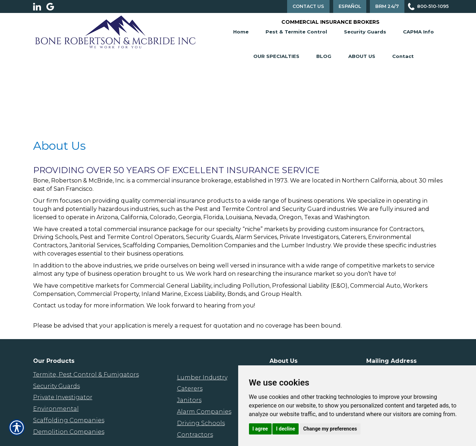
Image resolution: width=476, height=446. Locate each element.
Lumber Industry (202, 377)
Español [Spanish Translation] (350, 6)
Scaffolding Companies (68, 420)
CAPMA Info (418, 32)
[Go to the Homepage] (115, 31)
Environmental (56, 408)
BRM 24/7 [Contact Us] (387, 6)
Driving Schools (201, 423)
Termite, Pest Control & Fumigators (86, 374)
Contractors (195, 434)
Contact (403, 56)
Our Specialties (276, 56)
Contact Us (308, 6)
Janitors (189, 400)
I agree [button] (260, 429)
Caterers (190, 388)
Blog (323, 56)
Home (241, 32)
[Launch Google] (52, 6)
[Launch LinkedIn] (39, 6)
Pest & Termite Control (296, 32)
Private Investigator (62, 397)
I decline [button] (285, 429)
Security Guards (365, 32)
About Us (361, 56)
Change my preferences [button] (330, 429)
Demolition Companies (68, 431)
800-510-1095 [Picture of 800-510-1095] (433, 6)
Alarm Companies (204, 411)
